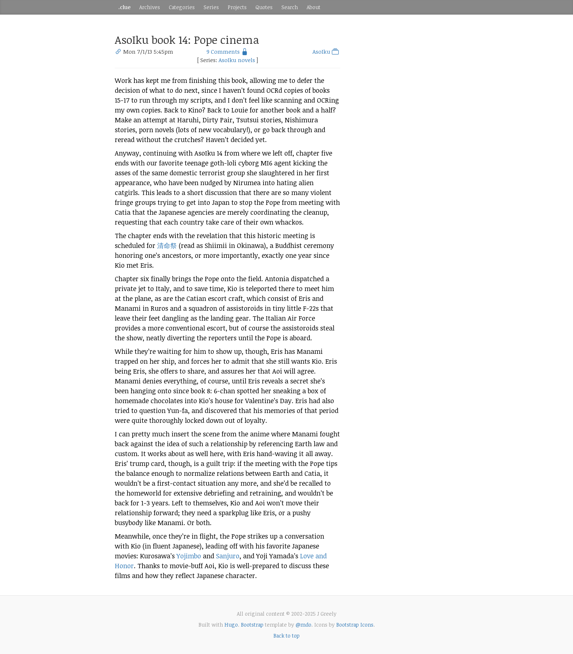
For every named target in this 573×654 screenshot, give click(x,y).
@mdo (303, 624)
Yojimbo (189, 555)
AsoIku (326, 51)
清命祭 (167, 245)
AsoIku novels (237, 60)
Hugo (231, 624)
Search (289, 7)
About (313, 7)
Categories (182, 7)
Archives (149, 7)
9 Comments (223, 51)
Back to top (286, 635)
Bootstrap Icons (354, 624)
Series (211, 7)
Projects (237, 7)
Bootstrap (252, 624)
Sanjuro (227, 555)
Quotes (264, 7)
